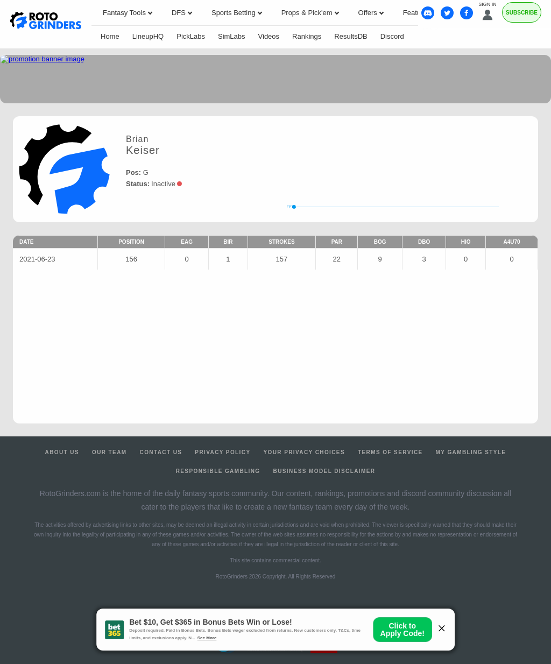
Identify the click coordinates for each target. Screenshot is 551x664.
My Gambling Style (471, 452)
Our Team (109, 452)
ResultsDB (350, 36)
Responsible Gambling (218, 471)
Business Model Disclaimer (324, 471)
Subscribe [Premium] (522, 13)
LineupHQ (148, 36)
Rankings (306, 36)
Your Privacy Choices (304, 452)
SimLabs (231, 36)
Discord (392, 36)
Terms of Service (390, 452)
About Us (62, 452)
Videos (269, 36)
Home (110, 36)
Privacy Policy (222, 452)
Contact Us (161, 452)
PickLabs (190, 36)
